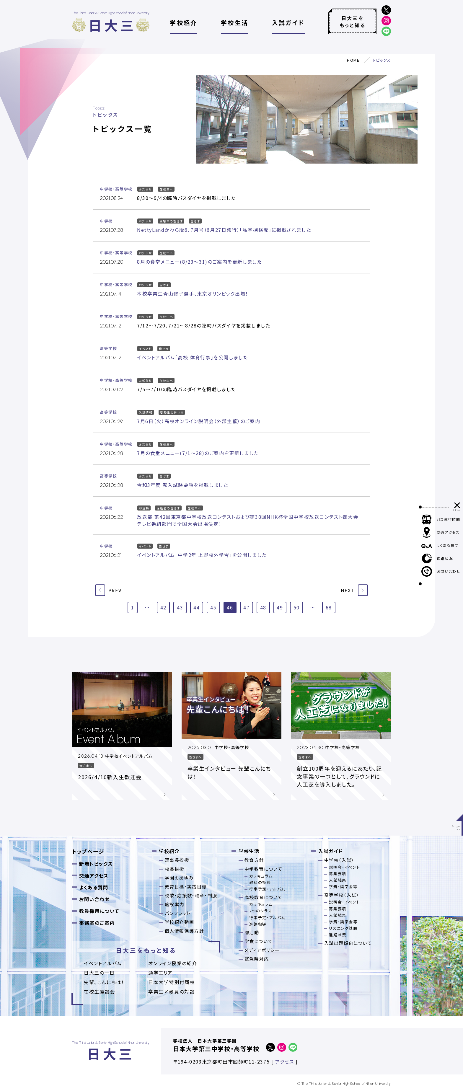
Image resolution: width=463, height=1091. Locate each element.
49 (280, 607)
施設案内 (174, 904)
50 (297, 607)
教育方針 (254, 860)
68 (329, 607)
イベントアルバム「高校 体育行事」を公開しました (192, 357)
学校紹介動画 (179, 922)
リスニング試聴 (343, 928)
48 (263, 607)
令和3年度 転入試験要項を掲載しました (182, 484)
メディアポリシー (262, 950)
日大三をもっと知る (353, 21)
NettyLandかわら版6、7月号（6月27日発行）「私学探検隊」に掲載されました (224, 229)
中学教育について (263, 869)
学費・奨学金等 (343, 886)
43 (180, 607)
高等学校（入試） (341, 895)
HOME (353, 60)
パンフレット (178, 913)
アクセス (284, 1061)
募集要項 (337, 873)
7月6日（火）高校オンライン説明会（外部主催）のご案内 (198, 421)
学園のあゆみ (179, 878)
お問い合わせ (94, 899)
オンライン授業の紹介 (172, 963)
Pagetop (456, 827)
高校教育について (263, 897)
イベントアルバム (103, 963)
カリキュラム (261, 876)
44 (196, 607)
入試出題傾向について (348, 943)
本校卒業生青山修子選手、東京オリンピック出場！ (192, 293)
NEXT (354, 590)
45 (213, 607)
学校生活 (234, 22)
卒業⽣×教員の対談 (171, 991)
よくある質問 (93, 887)
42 (163, 607)
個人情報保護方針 (184, 931)
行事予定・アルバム (267, 889)
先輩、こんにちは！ (104, 982)
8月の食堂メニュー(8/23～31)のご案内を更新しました (199, 261)
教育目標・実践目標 (186, 886)
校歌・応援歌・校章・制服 (191, 895)
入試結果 (337, 880)
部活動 (251, 932)
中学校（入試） (339, 860)
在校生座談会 (99, 991)
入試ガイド (288, 22)
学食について (258, 941)
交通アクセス (94, 875)
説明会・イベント (344, 867)
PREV (108, 590)
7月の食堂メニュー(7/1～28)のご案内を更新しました (198, 452)
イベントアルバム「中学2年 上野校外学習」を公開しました (202, 554)
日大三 (112, 25)
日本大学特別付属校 (171, 982)
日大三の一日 (99, 972)
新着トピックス (96, 863)
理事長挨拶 (177, 860)
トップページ (88, 851)
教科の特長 (260, 882)
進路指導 (257, 924)
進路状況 (337, 934)
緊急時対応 (256, 959)
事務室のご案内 (97, 922)
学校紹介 (183, 22)
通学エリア (160, 972)
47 (246, 607)
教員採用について (99, 910)
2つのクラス (260, 911)
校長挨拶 (174, 869)
